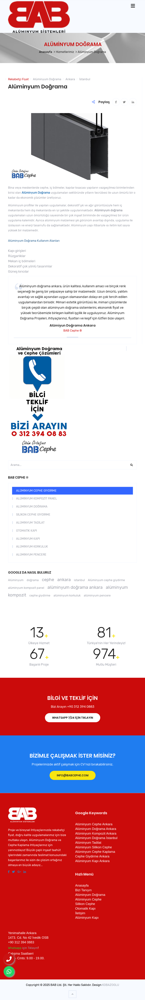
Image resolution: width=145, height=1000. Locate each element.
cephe (48, 579)
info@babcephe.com (72, 775)
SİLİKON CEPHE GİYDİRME (33, 514)
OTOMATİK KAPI (26, 530)
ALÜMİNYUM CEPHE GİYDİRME (36, 490)
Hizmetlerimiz (65, 52)
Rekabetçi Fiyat (18, 79)
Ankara (70, 79)
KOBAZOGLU (110, 985)
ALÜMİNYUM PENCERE (31, 554)
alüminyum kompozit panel (26, 587)
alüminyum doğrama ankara (75, 587)
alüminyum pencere (97, 595)
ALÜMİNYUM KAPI (28, 538)
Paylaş (101, 102)
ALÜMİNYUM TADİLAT (30, 522)
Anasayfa (45, 52)
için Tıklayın (23, 948)
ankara (64, 579)
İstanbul (84, 79)
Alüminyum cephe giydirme (106, 580)
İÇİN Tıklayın (72, 718)
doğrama (33, 580)
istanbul (79, 580)
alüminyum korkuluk (67, 595)
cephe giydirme (39, 595)
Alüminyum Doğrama (47, 79)
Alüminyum (15, 580)
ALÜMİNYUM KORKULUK (32, 546)
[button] (72, 337)
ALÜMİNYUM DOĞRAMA (31, 506)
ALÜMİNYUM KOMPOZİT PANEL (36, 498)
